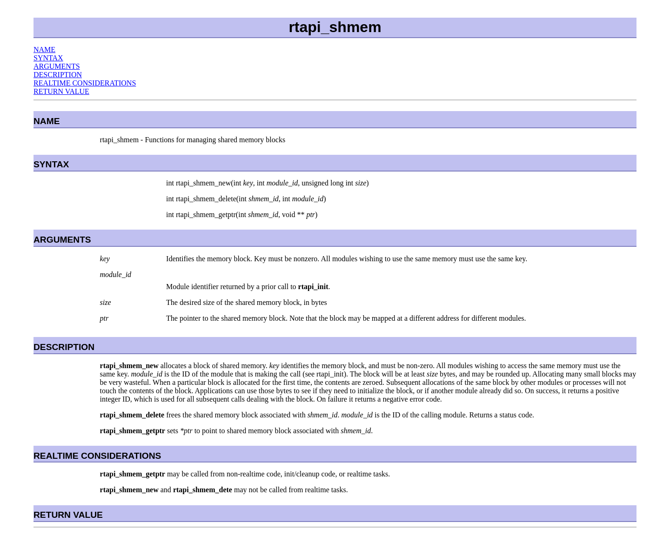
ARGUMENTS (57, 66)
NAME (44, 49)
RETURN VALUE (61, 91)
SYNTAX (48, 58)
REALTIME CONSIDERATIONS (85, 83)
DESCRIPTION (58, 75)
